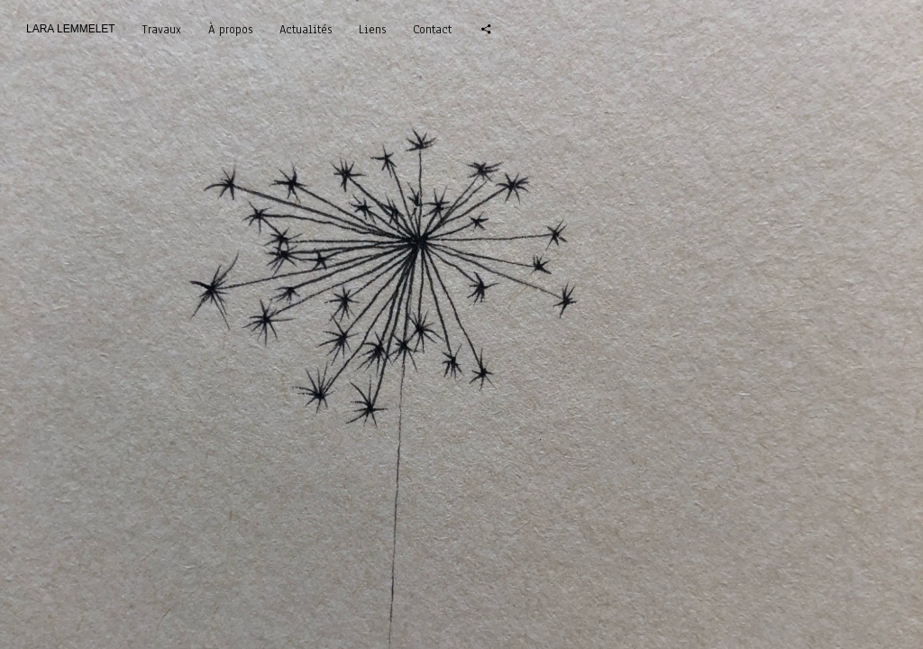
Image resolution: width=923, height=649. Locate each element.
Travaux (161, 30)
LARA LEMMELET (70, 29)
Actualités (305, 30)
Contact (432, 30)
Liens (372, 30)
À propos (230, 30)
